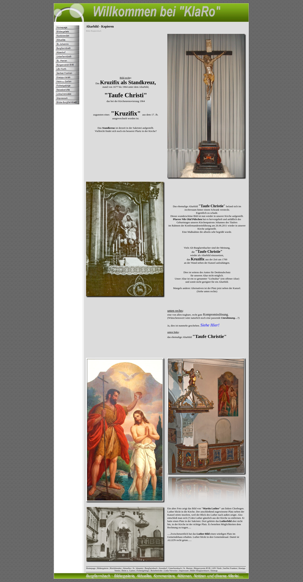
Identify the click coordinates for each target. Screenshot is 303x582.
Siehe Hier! (209, 325)
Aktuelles (127, 568)
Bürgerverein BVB (202, 568)
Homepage (91, 568)
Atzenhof (163, 568)
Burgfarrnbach (151, 568)
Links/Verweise (170, 570)
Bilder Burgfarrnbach (199, 570)
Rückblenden (115, 568)
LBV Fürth (216, 568)
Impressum (184, 570)
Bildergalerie (102, 568)
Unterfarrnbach (175, 568)
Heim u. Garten (128, 570)
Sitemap (214, 570)
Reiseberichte (157, 570)
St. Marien (187, 568)
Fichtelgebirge (142, 570)
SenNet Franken (230, 568)
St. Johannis (138, 568)
